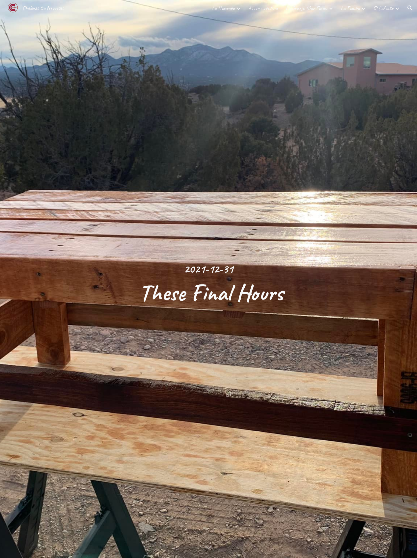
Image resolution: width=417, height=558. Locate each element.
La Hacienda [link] (223, 8)
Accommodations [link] (263, 8)
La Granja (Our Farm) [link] (306, 8)
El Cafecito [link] (383, 8)
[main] (208, 279)
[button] (410, 8)
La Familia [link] (350, 8)
